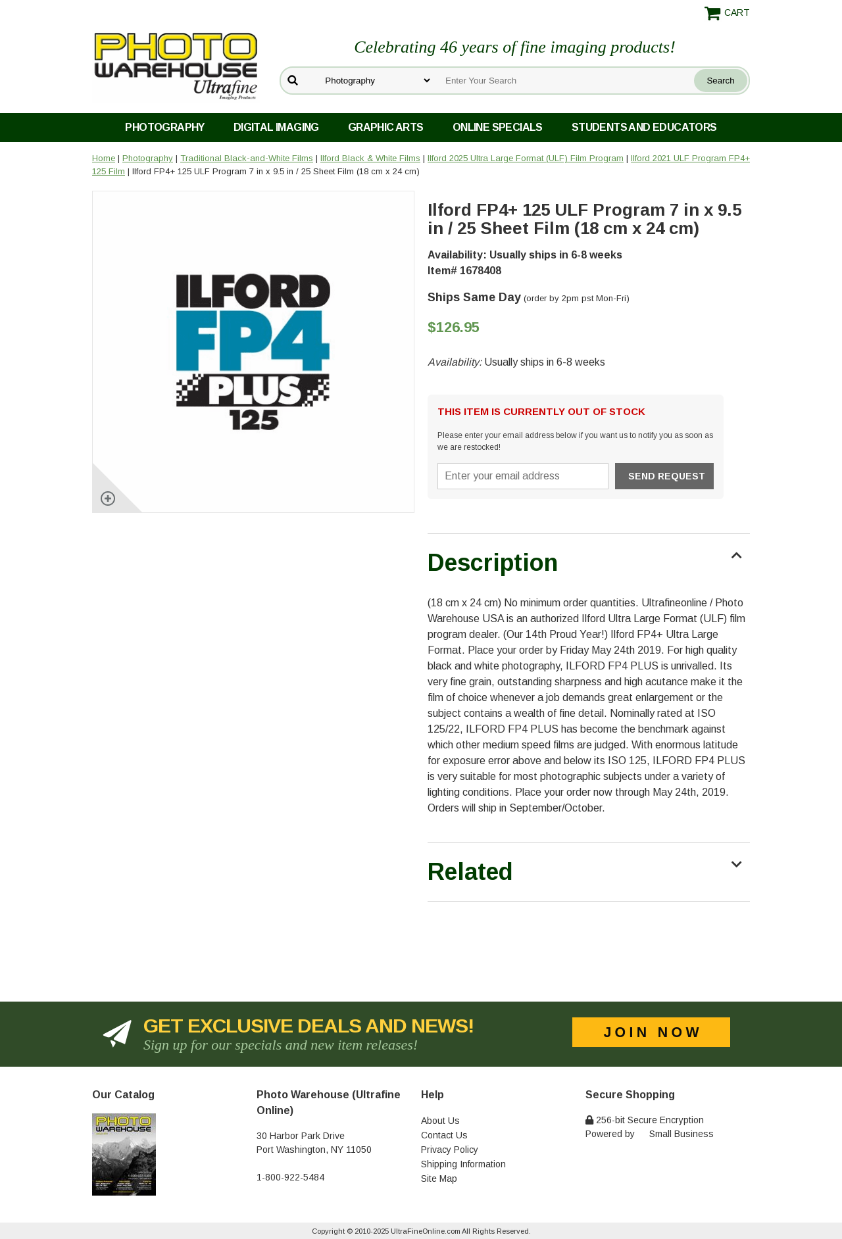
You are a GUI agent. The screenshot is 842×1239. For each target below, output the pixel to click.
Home (103, 158)
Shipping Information (463, 1164)
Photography (164, 127)
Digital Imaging (276, 127)
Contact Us (444, 1135)
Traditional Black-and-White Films (246, 158)
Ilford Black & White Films (370, 158)
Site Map (439, 1178)
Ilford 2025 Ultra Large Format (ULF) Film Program (526, 158)
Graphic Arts (386, 127)
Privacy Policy (449, 1149)
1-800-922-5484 (290, 1177)
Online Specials (498, 127)
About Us (440, 1120)
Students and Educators (644, 127)
